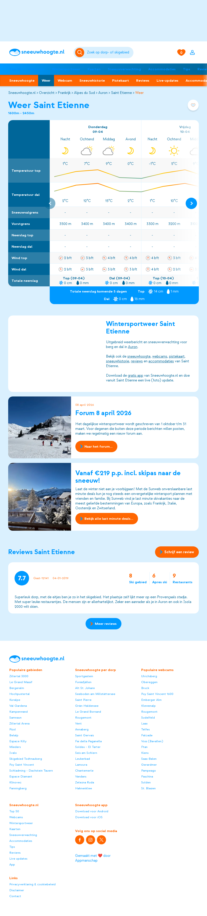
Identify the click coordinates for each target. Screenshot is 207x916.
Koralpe (14, 700)
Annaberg (82, 729)
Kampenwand (18, 712)
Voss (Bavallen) (152, 741)
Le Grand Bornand (88, 712)
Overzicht (46, 93)
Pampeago (148, 770)
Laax (144, 723)
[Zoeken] (109, 52)
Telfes (145, 729)
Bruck (145, 688)
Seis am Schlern (86, 753)
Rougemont (83, 717)
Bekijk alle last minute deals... (106, 519)
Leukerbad (82, 759)
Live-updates (167, 80)
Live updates (18, 858)
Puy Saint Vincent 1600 (157, 694)
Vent (78, 723)
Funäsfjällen (83, 682)
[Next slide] (191, 203)
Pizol (12, 729)
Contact (15, 896)
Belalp (13, 735)
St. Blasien (148, 788)
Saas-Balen (149, 759)
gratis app (135, 375)
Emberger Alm (151, 700)
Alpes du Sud (84, 93)
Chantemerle (84, 770)
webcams (159, 356)
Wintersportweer (66, 69)
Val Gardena (18, 706)
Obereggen (149, 682)
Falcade (147, 735)
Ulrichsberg (149, 676)
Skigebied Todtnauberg (25, 759)
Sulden (146, 782)
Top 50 (15, 69)
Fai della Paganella (88, 741)
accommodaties (161, 361)
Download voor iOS (89, 817)
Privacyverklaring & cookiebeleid (32, 884)
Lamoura (81, 765)
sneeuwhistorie (117, 361)
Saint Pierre (83, 700)
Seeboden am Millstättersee (95, 694)
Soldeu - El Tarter (88, 747)
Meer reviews (103, 623)
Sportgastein (84, 676)
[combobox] (109, 52)
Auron (103, 93)
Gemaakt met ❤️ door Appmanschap (93, 858)
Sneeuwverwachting (124, 69)
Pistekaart (120, 80)
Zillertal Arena (19, 723)
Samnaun (15, 717)
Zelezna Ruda (84, 782)
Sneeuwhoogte (21, 80)
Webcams (37, 69)
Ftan (144, 747)
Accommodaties (162, 69)
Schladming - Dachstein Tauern (31, 770)
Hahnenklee (83, 788)
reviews (137, 361)
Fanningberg (18, 788)
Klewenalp (148, 706)
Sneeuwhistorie (92, 80)
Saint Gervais (84, 735)
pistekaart (177, 356)
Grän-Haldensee (87, 706)
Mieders (15, 747)
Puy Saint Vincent (21, 765)
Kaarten (94, 69)
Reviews (142, 80)
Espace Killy (18, 741)
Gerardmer (149, 765)
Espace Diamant (20, 776)
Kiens (144, 753)
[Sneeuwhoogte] (39, 52)
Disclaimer (16, 890)
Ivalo (13, 753)
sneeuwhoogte (138, 356)
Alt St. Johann (85, 688)
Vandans (80, 776)
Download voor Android (91, 811)
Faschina (147, 776)
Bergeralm (16, 688)
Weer (46, 80)
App (12, 864)
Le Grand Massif (20, 682)
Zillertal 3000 (18, 676)
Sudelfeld (148, 717)
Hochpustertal (19, 694)
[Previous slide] (49, 203)
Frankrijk (64, 93)
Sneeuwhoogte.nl (22, 93)
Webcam (65, 80)
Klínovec (15, 782)
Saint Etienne (121, 93)
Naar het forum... (96, 446)
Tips (186, 69)
